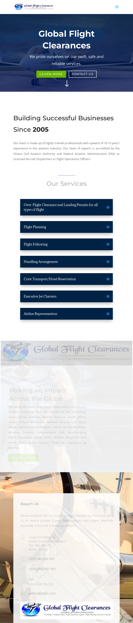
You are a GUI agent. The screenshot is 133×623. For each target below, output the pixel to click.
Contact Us (82, 74)
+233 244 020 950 (41, 559)
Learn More (51, 74)
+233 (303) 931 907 (42, 569)
